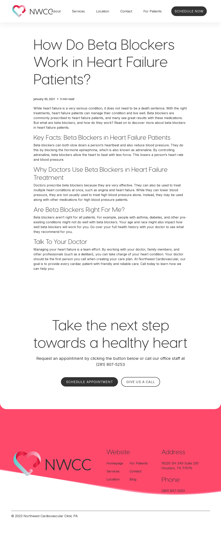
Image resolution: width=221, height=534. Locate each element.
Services (78, 11)
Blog (133, 479)
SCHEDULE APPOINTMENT (89, 382)
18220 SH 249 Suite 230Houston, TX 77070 (180, 465)
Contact (126, 11)
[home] (27, 11)
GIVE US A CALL (140, 382)
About (56, 11)
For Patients (152, 11)
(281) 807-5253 (173, 491)
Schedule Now (189, 11)
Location (102, 11)
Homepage (114, 463)
